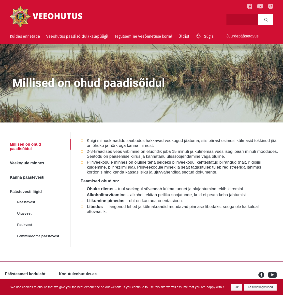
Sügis (208, 36)
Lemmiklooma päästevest (38, 236)
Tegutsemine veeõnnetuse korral (143, 36)
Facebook (263, 275)
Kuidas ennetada (25, 36)
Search (266, 19)
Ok (236, 287)
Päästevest (26, 202)
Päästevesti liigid (26, 192)
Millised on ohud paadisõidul (25, 146)
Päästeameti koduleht (25, 274)
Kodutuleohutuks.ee (78, 274)
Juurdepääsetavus (242, 36)
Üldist (184, 36)
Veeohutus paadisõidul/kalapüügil (77, 36)
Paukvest (24, 225)
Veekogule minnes (27, 163)
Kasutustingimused (260, 287)
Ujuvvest (24, 213)
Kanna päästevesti (27, 177)
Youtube (273, 275)
